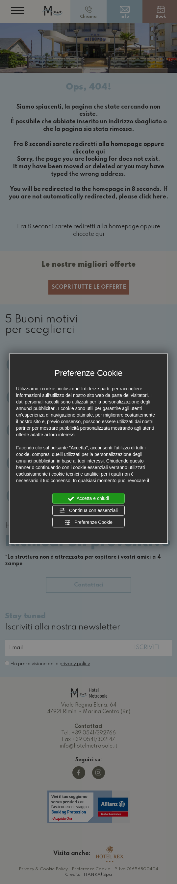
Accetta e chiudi (88, 499)
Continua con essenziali (88, 510)
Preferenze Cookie (88, 522)
